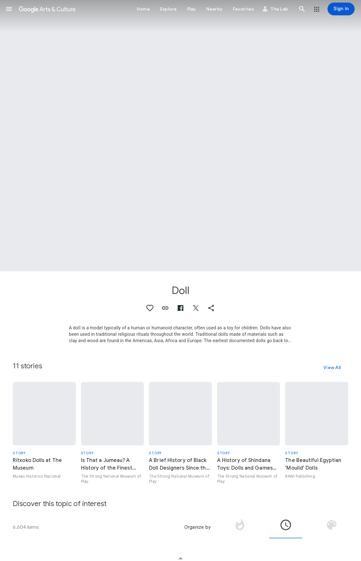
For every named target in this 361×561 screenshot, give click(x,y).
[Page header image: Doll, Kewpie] (180, 135)
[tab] (239, 527)
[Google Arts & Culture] (47, 9)
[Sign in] (341, 9)
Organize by (197, 527)
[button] (9, 9)
